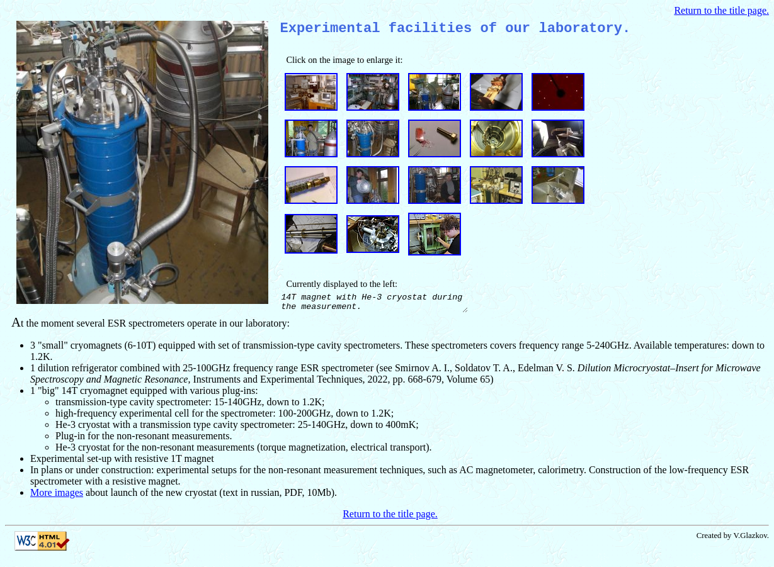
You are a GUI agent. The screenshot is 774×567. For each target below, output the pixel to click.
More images (56, 499)
